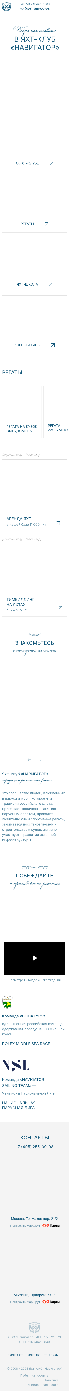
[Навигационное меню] (64, 5)
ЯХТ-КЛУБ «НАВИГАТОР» (35, 3)
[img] (6, 6)
